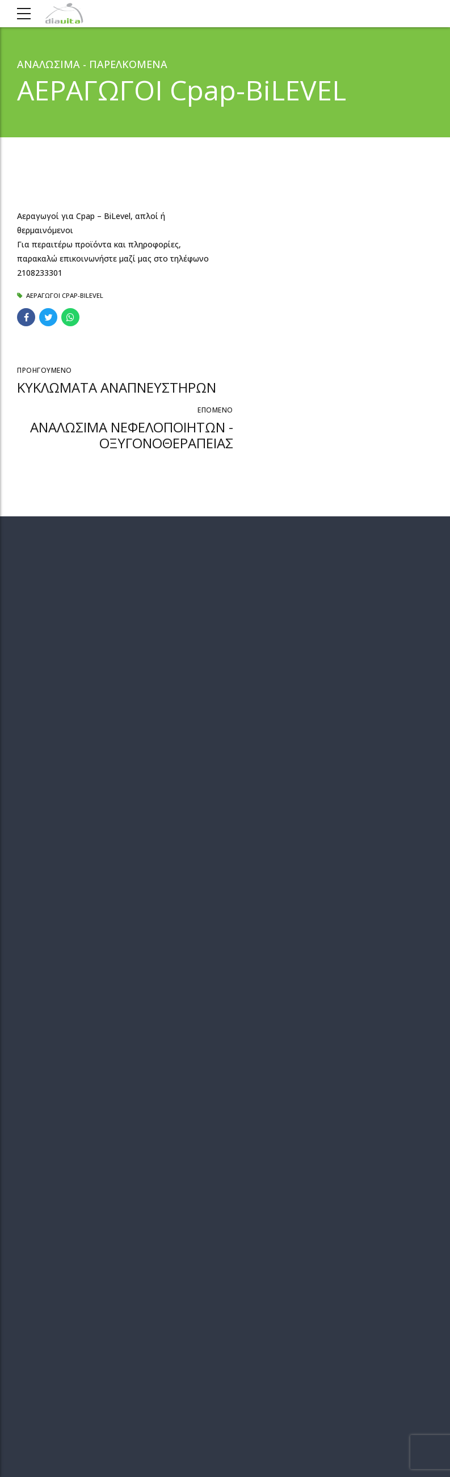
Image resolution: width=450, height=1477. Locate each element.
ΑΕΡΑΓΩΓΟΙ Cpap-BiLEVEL (64, 295)
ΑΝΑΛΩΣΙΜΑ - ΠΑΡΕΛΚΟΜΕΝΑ (92, 64)
